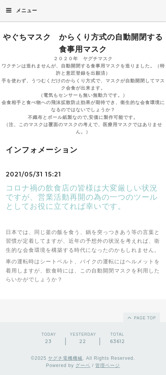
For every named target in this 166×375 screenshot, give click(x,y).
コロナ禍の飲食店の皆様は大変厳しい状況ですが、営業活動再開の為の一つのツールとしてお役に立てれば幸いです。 (82, 197)
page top (141, 317)
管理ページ (107, 365)
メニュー (21, 10)
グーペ (82, 365)
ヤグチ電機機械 (65, 358)
